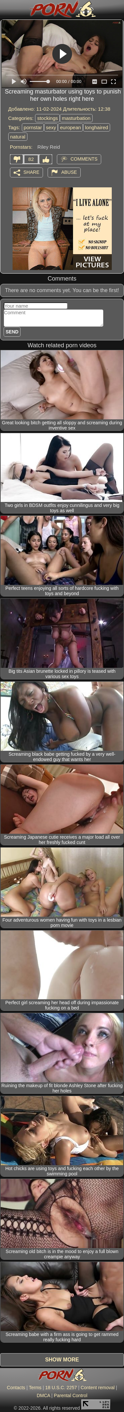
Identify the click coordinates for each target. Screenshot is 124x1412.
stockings (47, 118)
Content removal (98, 1387)
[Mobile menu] (6, 9)
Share (31, 171)
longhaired (96, 127)
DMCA (43, 1395)
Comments (84, 158)
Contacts (16, 1387)
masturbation (76, 118)
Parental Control (70, 1395)
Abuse (69, 171)
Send (12, 331)
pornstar (33, 127)
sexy (51, 127)
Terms (35, 1387)
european (70, 127)
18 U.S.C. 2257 (61, 1387)
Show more (62, 1359)
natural (17, 136)
